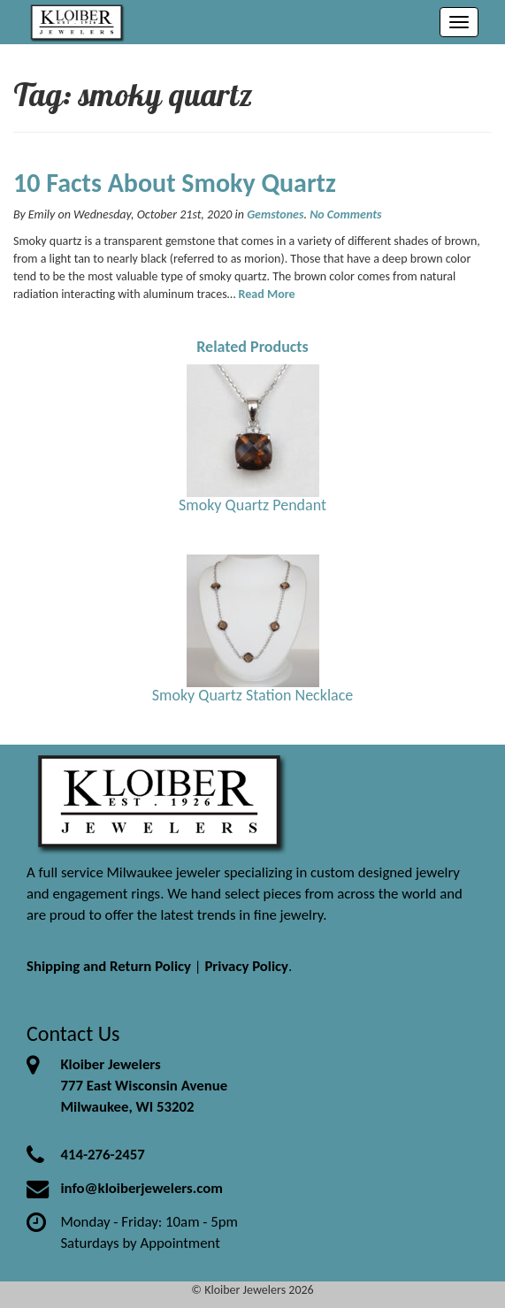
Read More (267, 294)
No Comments (345, 214)
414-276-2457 (102, 1154)
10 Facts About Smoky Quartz (174, 182)
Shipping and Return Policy (109, 966)
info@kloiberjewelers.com (141, 1188)
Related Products (252, 346)
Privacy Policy (246, 966)
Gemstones (275, 214)
